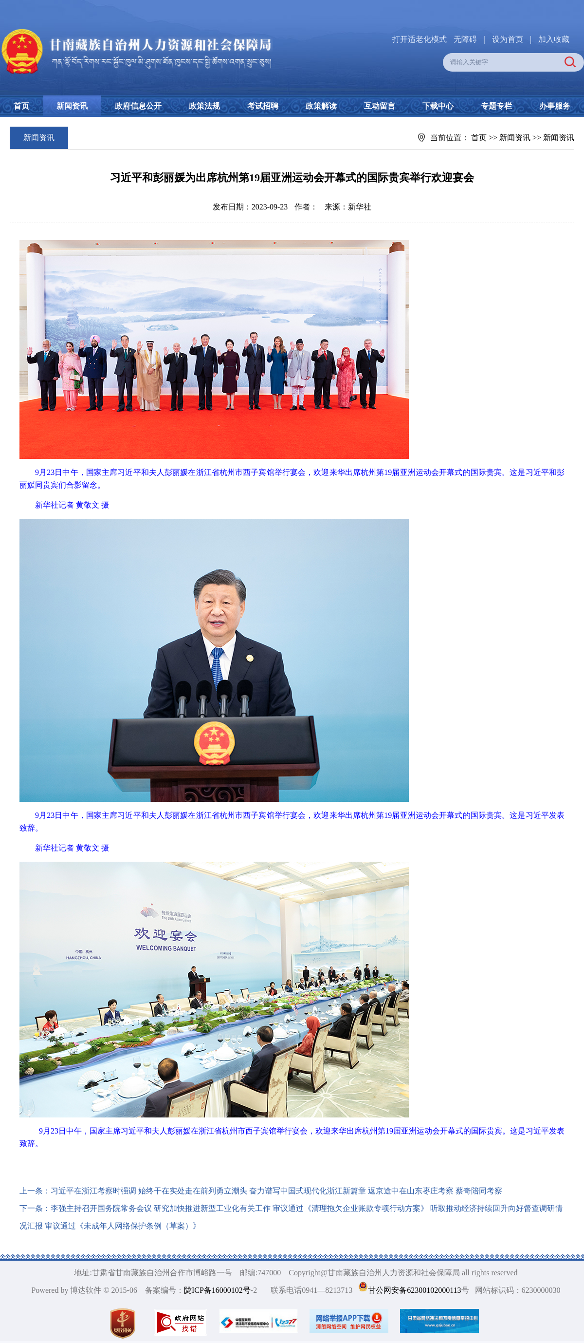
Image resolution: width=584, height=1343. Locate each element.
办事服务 (554, 106)
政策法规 (204, 106)
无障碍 (465, 39)
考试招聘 (262, 106)
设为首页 (507, 39)
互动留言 (379, 106)
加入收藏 (553, 39)
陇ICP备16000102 (213, 1290)
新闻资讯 (72, 106)
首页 (21, 106)
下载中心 (438, 106)
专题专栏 (496, 106)
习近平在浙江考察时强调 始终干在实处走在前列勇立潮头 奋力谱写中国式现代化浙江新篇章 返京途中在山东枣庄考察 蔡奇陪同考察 (276, 1191)
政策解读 (321, 106)
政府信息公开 (138, 106)
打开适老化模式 (419, 39)
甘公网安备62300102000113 (414, 1290)
